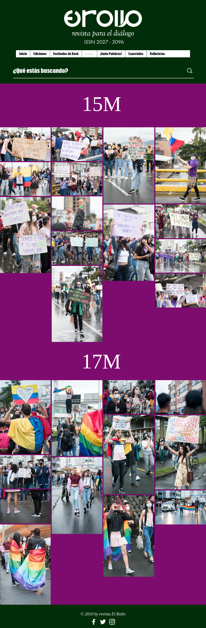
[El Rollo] (94, 622)
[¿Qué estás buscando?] (95, 70)
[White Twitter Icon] (103, 622)
